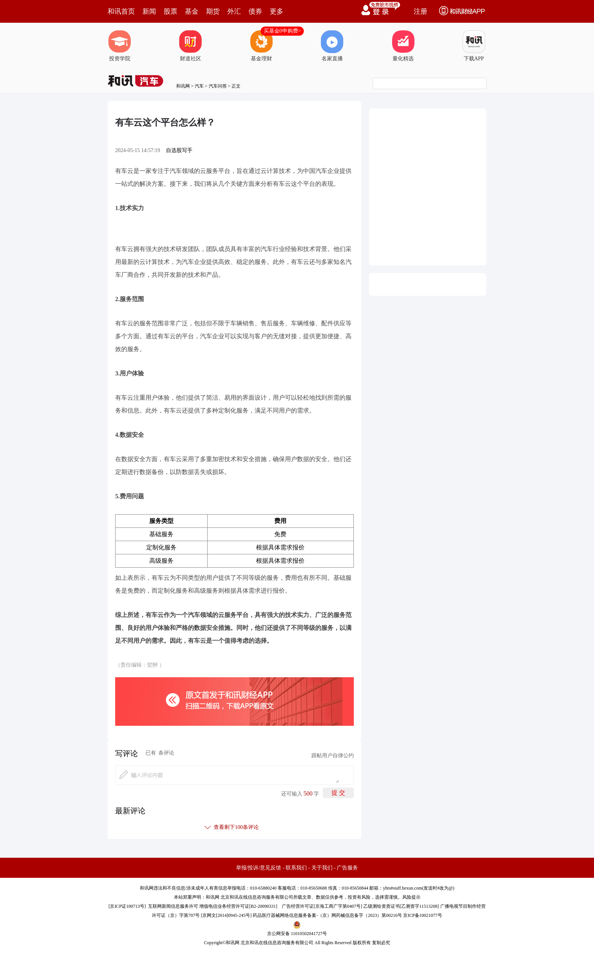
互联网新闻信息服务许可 (173, 906)
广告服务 (347, 868)
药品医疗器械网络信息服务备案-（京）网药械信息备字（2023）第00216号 (327, 915)
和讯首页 (121, 11)
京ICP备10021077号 (422, 915)
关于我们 (322, 868)
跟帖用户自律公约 (332, 755)
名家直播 (332, 45)
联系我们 (296, 868)
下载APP (474, 45)
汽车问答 (218, 86)
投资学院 (119, 45)
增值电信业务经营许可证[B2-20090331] (238, 906)
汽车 (199, 86)
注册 (420, 11)
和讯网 (183, 86)
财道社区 (190, 45)
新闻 (149, 11)
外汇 (234, 11)
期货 (213, 11)
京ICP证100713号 (127, 906)
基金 (192, 11)
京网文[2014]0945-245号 (226, 915)
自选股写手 (179, 150)
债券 (255, 11)
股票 (170, 11)
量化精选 (403, 45)
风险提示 (411, 897)
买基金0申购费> (282, 31)
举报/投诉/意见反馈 (258, 868)
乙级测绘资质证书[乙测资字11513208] (401, 906)
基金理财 (261, 45)
